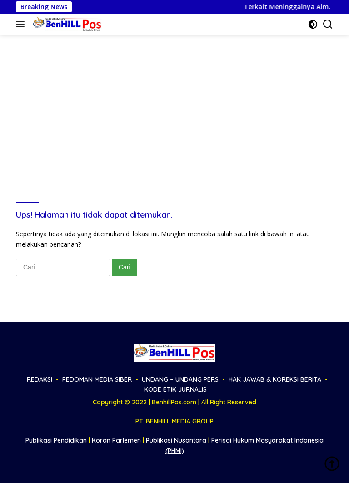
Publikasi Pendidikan (56, 440)
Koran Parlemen (116, 440)
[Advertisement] (174, 102)
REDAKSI (39, 379)
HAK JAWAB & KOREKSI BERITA (275, 379)
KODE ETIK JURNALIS (175, 389)
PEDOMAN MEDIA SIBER (97, 379)
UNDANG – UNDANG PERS (180, 379)
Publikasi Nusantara (176, 440)
